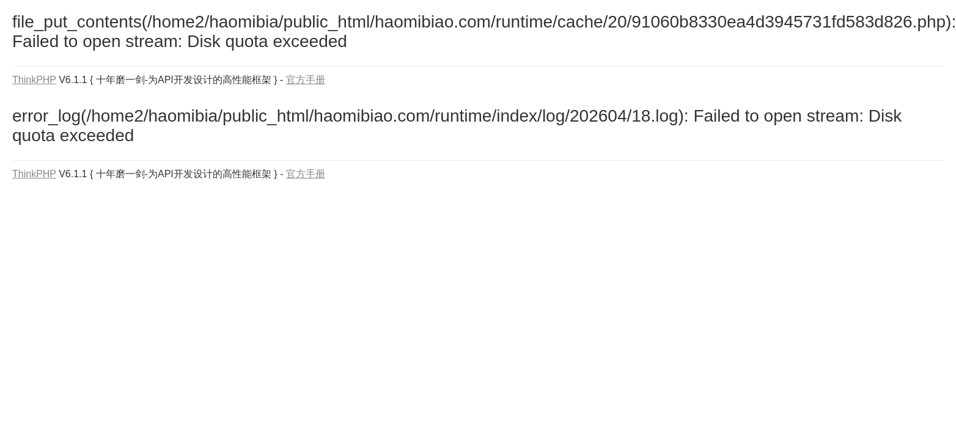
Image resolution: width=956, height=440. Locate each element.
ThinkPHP (34, 80)
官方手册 (305, 80)
